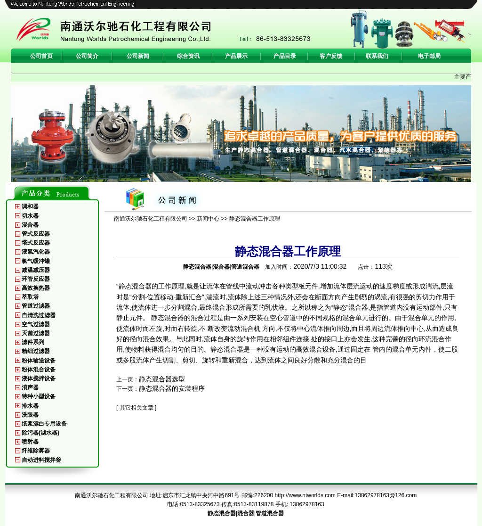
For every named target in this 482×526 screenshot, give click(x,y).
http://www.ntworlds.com (305, 495)
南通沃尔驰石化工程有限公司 (150, 218)
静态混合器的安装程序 (172, 388)
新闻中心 (208, 218)
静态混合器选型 (162, 379)
